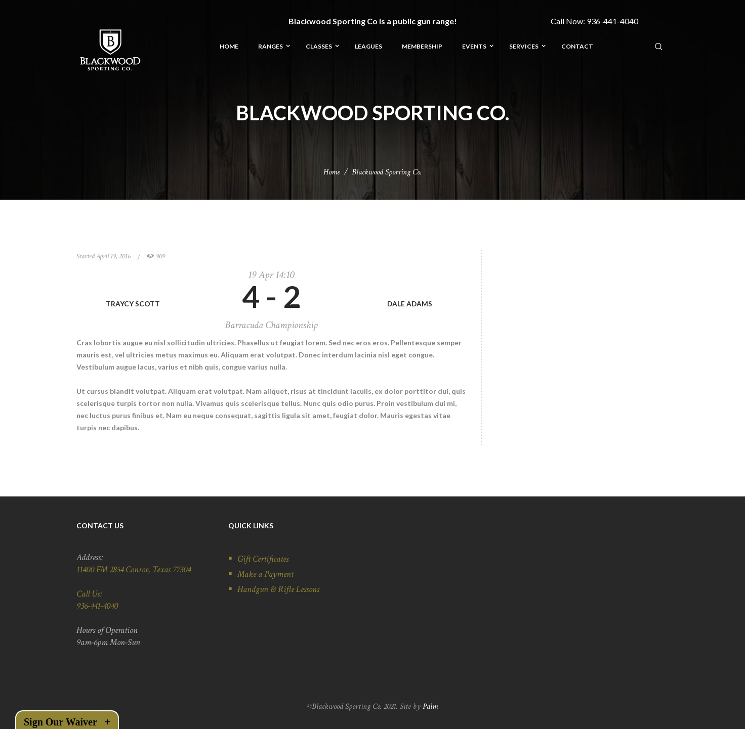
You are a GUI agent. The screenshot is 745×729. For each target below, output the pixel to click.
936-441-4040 (612, 21)
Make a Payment (265, 574)
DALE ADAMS (410, 303)
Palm (430, 706)
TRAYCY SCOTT (133, 303)
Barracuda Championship (271, 325)
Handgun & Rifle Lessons (278, 589)
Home (331, 172)
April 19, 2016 (113, 256)
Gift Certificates (262, 559)
